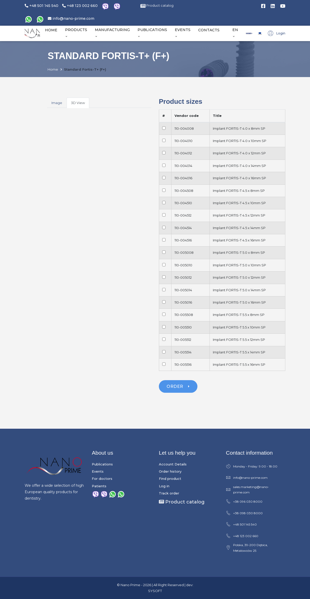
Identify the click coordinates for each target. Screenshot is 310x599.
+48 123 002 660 (80, 5)
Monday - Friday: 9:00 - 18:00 (251, 466)
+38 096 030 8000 (244, 502)
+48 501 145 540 (41, 5)
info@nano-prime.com (71, 18)
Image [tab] (56, 103)
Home (53, 69)
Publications (102, 464)
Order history (170, 471)
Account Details (173, 464)
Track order (169, 493)
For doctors (102, 478)
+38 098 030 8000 (244, 513)
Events (98, 471)
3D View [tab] (78, 103)
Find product (170, 478)
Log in (164, 486)
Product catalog (157, 5)
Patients (99, 486)
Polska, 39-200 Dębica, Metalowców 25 (247, 548)
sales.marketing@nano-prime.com (247, 490)
